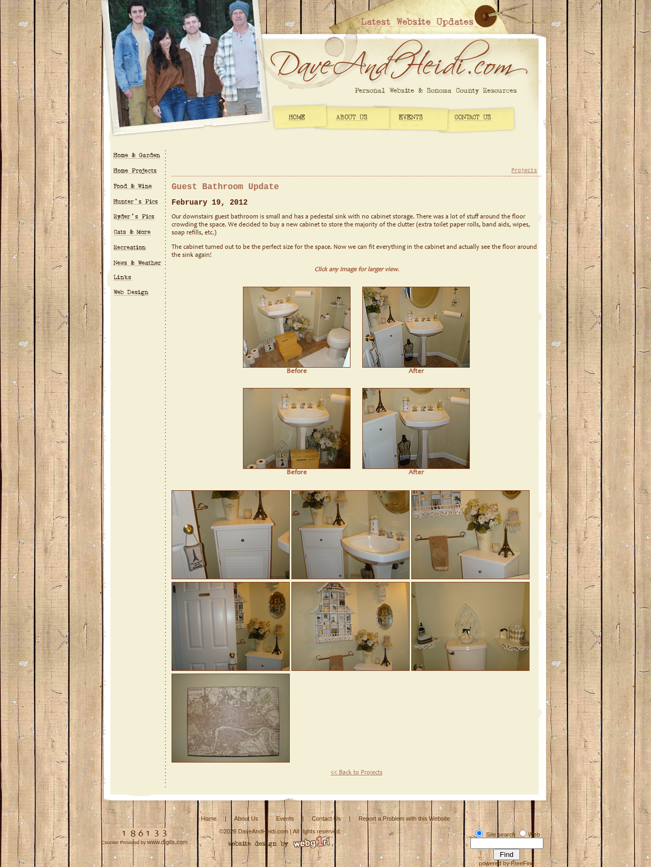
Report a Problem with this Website (404, 818)
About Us (246, 818)
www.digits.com (167, 842)
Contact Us (326, 818)
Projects (524, 171)
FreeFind (522, 863)
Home (208, 818)
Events (285, 818)
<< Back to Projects (357, 772)
